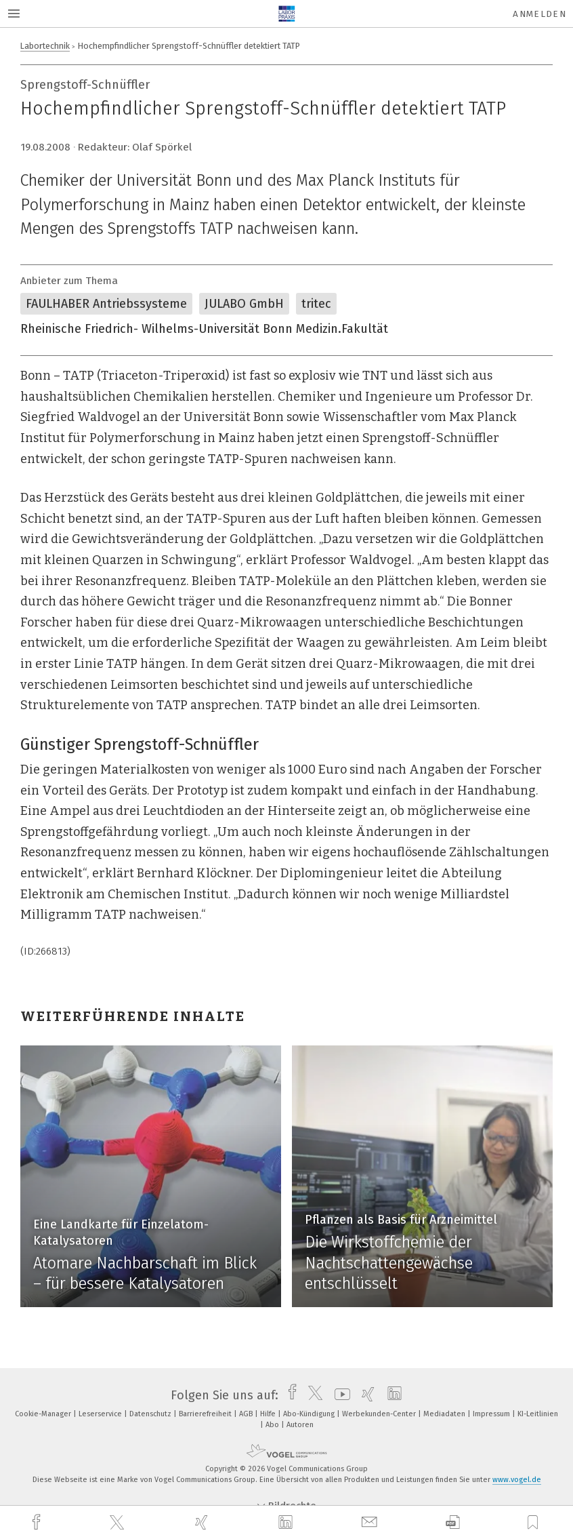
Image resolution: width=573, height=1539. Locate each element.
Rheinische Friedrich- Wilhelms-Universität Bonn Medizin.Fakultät (204, 328)
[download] (453, 1522)
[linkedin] (287, 1523)
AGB (247, 1414)
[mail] (371, 1522)
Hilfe (269, 1414)
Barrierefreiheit (206, 1414)
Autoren (300, 1424)
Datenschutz (151, 1414)
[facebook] (38, 1522)
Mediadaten (445, 1414)
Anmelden (539, 14)
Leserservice (101, 1414)
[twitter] (118, 1522)
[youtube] (339, 1395)
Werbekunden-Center (380, 1414)
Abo (273, 1424)
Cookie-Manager (44, 1414)
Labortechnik (45, 46)
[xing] (203, 1522)
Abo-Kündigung (310, 1414)
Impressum (492, 1414)
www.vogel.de (516, 1479)
